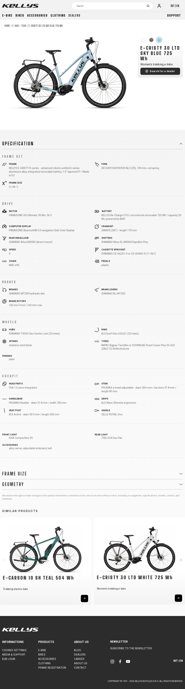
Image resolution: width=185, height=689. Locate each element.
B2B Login (8, 658)
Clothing (58, 15)
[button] (4, 560)
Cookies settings (14, 650)
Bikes (19, 15)
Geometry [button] (13, 484)
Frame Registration (52, 667)
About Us (80, 663)
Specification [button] (18, 143)
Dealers (74, 15)
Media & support (13, 654)
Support (174, 15)
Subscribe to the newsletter (131, 648)
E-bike (7, 15)
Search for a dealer (162, 71)
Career (79, 658)
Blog (77, 650)
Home (7, 25)
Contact (80, 667)
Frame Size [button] (14, 473)
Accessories (37, 15)
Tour (23, 25)
